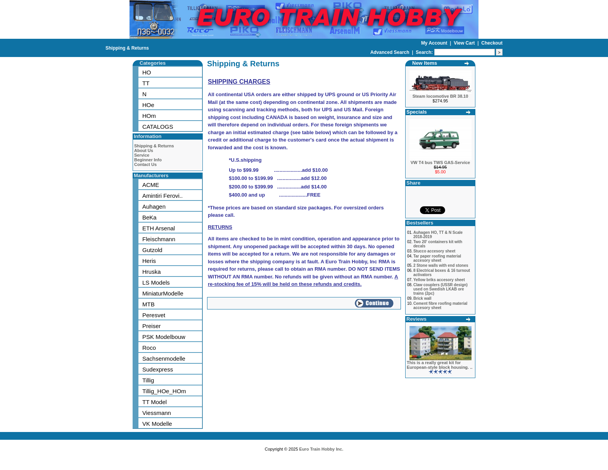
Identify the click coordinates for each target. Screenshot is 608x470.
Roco (149, 347)
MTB (148, 304)
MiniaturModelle (162, 293)
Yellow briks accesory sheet (439, 280)
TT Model (154, 402)
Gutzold (152, 250)
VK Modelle (157, 423)
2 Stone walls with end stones (440, 265)
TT (145, 83)
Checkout (492, 43)
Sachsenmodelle (163, 358)
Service (141, 155)
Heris (149, 260)
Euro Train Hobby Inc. (321, 449)
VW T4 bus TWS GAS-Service (440, 162)
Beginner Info (148, 159)
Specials (416, 112)
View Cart (465, 43)
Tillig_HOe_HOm (164, 391)
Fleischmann (158, 239)
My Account (435, 43)
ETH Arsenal (158, 228)
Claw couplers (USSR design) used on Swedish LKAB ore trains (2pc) (440, 289)
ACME (150, 184)
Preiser (151, 326)
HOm (149, 115)
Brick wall (422, 298)
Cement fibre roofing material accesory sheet (440, 305)
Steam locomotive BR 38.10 (440, 96)
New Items (424, 63)
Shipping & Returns (127, 48)
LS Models (156, 282)
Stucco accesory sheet (434, 251)
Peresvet (153, 315)
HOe (148, 105)
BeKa (149, 217)
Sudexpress (157, 369)
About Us (143, 150)
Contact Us (145, 164)
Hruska (151, 271)
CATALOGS (157, 126)
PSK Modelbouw (163, 336)
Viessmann (156, 413)
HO (146, 72)
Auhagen (154, 206)
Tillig (148, 380)
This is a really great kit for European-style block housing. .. (439, 365)
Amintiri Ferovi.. (162, 195)
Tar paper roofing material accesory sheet (437, 258)
